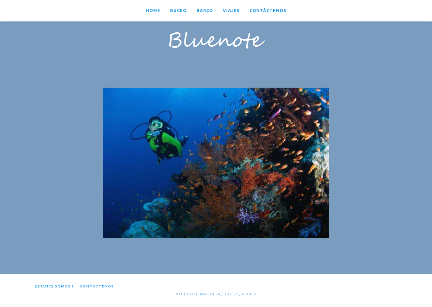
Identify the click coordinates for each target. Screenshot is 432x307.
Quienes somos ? (54, 286)
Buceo (178, 10)
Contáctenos (267, 10)
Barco (204, 10)
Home (153, 10)
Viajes (231, 10)
